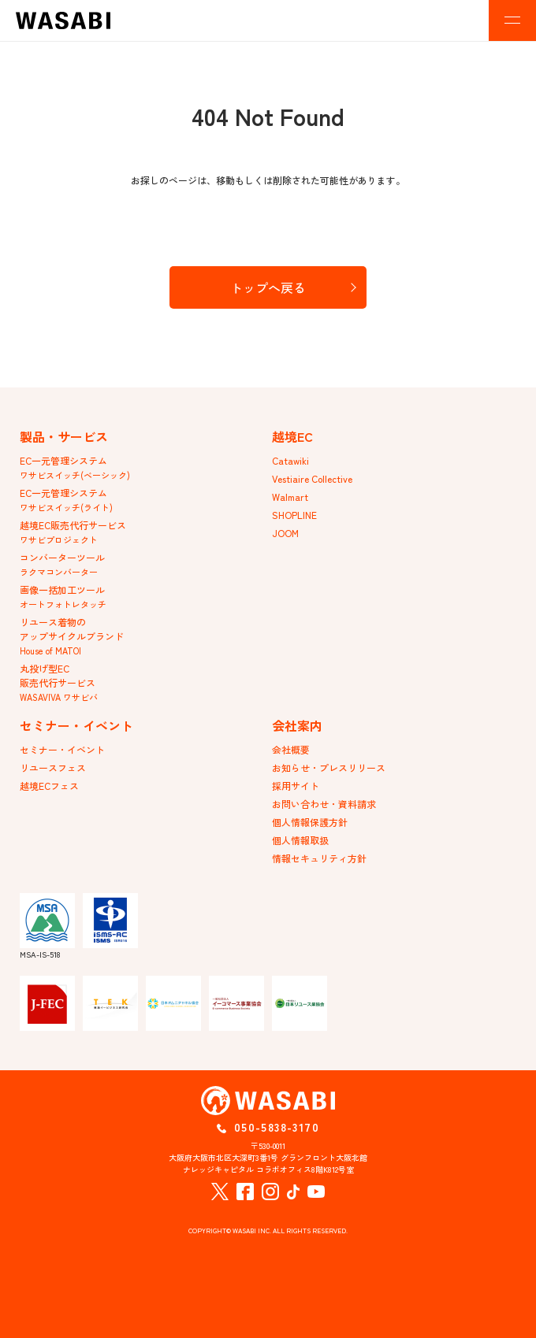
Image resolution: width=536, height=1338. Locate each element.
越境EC (292, 436)
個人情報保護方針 (310, 821)
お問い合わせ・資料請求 (324, 803)
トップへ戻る (268, 287)
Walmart (290, 496)
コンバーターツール (62, 564)
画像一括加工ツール (63, 596)
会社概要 (291, 749)
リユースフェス (53, 767)
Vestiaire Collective (312, 478)
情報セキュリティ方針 (319, 858)
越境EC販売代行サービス (73, 532)
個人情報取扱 (300, 840)
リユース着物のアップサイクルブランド (72, 636)
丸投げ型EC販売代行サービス (59, 682)
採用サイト (295, 785)
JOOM (285, 532)
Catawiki (290, 460)
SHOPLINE (294, 514)
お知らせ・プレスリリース (328, 767)
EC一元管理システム (75, 467)
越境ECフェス (49, 785)
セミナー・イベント (62, 749)
